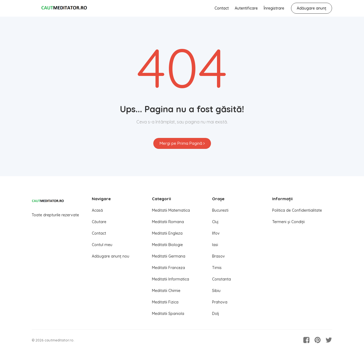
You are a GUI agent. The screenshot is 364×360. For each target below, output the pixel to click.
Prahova (219, 302)
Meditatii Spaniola (168, 313)
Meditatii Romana (168, 221)
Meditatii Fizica (165, 302)
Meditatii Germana (168, 256)
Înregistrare (274, 8)
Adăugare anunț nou (110, 256)
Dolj (215, 313)
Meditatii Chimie (166, 290)
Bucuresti (220, 210)
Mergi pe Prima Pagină (182, 143)
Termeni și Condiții (288, 221)
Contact (222, 8)
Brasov (218, 256)
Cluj (215, 221)
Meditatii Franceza (168, 267)
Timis (217, 267)
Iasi (215, 244)
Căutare (99, 221)
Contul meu (102, 244)
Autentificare (246, 8)
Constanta (221, 279)
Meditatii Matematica (171, 210)
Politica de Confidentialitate (297, 210)
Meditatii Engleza (167, 233)
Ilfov (216, 233)
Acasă (97, 210)
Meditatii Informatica (170, 279)
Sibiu (216, 290)
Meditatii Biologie (167, 244)
